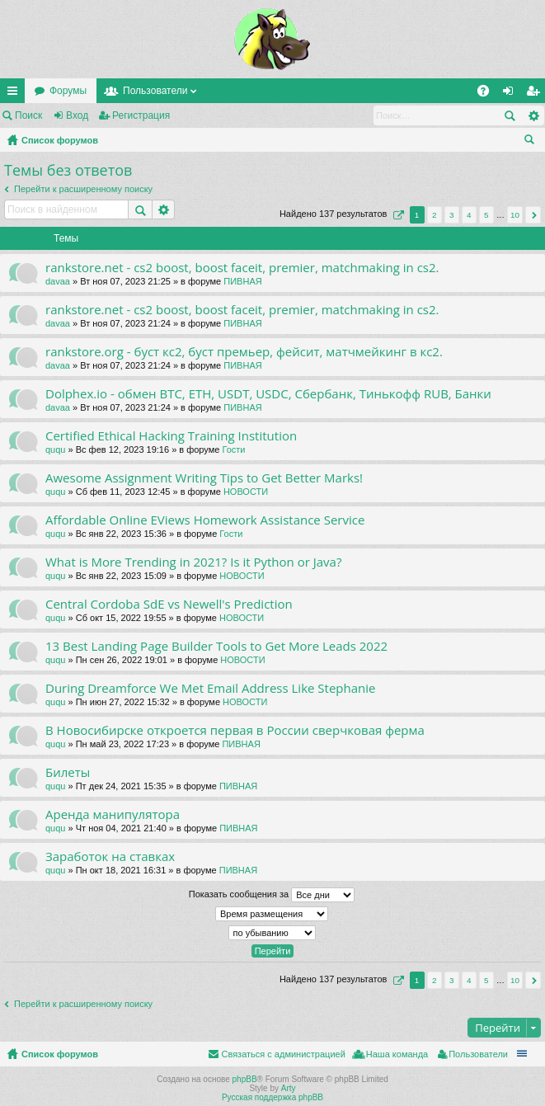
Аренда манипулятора (112, 814)
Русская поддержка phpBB (272, 1097)
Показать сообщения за (272, 894)
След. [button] (533, 215)
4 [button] (469, 214)
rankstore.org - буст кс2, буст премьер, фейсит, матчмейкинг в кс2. (244, 352)
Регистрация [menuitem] (536, 94)
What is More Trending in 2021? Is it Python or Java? (193, 562)
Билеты (67, 772)
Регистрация (141, 115)
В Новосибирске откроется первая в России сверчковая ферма (235, 730)
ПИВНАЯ (242, 281)
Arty (288, 1088)
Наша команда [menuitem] (397, 1054)
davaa (57, 281)
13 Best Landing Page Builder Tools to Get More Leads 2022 (216, 646)
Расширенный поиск (533, 115)
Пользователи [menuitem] (478, 1054)
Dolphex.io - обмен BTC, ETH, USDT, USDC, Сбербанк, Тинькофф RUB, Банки (268, 394)
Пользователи (155, 90)
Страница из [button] (396, 215)
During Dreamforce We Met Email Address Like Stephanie (210, 688)
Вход (77, 115)
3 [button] (451, 214)
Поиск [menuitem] (533, 141)
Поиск (28, 115)
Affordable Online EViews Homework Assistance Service (204, 520)
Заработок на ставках (110, 856)
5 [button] (486, 214)
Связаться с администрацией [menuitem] (283, 1054)
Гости (233, 449)
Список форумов (59, 140)
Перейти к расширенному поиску (83, 189)
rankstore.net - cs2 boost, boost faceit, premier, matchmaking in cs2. (242, 267)
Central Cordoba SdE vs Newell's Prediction (169, 604)
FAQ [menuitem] (489, 94)
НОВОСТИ (245, 492)
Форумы (68, 90)
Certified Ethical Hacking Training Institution (171, 436)
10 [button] (514, 214)
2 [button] (434, 214)
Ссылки (16, 94)
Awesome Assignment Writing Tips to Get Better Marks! (204, 478)
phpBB (245, 1079)
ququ (55, 449)
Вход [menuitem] (511, 94)
